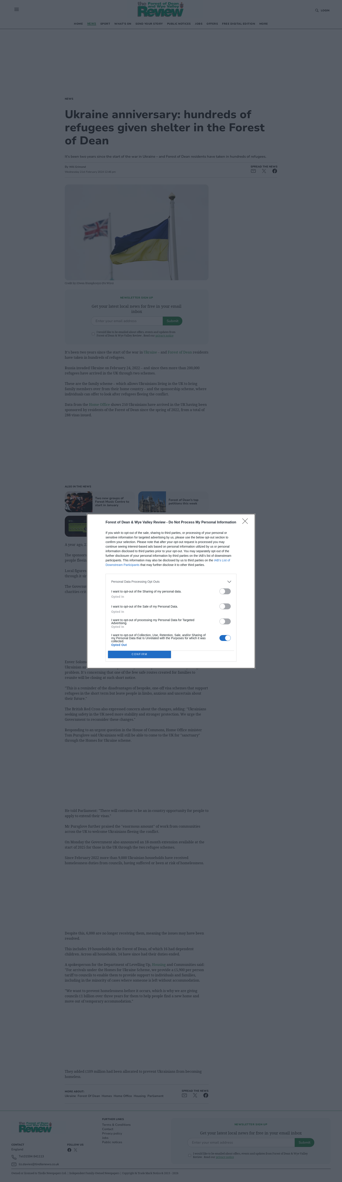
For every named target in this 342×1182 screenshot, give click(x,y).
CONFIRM (139, 654)
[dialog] (171, 591)
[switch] (225, 591)
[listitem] (171, 581)
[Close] (246, 522)
